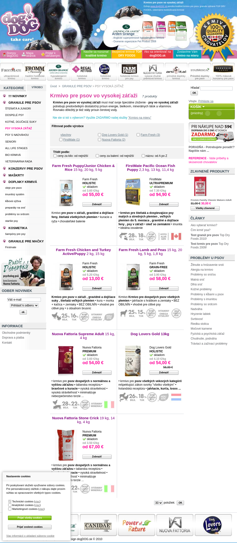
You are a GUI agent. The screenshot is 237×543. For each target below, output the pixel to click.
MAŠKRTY (16, 175)
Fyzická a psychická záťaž (207, 333)
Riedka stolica (200, 324)
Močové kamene (201, 328)
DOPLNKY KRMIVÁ (22, 182)
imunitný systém (14, 194)
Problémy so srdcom (204, 304)
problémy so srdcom (17, 214)
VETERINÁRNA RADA (18, 161)
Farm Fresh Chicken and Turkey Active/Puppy (83, 252)
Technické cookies (22, 501)
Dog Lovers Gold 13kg (150, 334)
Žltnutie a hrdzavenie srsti (207, 265)
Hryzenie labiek (200, 314)
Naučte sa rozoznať (96, 53)
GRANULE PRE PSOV (77, 86)
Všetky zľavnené (205, 208)
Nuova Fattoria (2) (114, 139)
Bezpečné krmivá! (127, 53)
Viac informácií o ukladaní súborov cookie (30, 535)
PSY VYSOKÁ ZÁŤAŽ (18, 128)
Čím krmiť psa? (200, 230)
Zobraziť (97, 204)
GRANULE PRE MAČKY (26, 241)
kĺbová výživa (13, 201)
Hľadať (195, 87)
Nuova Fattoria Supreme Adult (83, 336)
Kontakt (7, 342)
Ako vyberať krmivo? (204, 225)
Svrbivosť (197, 319)
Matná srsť (197, 279)
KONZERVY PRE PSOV (25, 168)
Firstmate (10, 247)
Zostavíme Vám (187, 53)
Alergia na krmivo (202, 269)
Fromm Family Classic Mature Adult (211, 200)
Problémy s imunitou (204, 299)
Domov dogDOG (12, 55)
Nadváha (196, 309)
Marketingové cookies (24, 508)
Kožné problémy (201, 289)
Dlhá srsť (196, 284)
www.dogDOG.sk (158, 6)
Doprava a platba (13, 337)
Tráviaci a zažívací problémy (209, 343)
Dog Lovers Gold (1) (115, 135)
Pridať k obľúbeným (52, 55)
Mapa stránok (31, 55)
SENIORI (10, 141)
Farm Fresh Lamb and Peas (150, 252)
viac (37, 501)
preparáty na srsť (15, 207)
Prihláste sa (206, 101)
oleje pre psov (13, 187)
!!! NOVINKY (17, 96)
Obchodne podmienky (16, 332)
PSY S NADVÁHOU (17, 134)
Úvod (53, 86)
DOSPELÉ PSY (14, 115)
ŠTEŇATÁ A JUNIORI (18, 108)
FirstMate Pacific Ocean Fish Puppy (150, 168)
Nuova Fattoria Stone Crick (83, 420)
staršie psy (11, 220)
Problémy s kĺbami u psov (207, 294)
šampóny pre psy (15, 233)
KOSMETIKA (17, 228)
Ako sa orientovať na (157, 53)
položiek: (169, 502)
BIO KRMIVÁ (13, 154)
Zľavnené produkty (209, 171)
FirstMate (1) (71, 139)
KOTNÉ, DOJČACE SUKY (21, 121)
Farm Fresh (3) (150, 135)
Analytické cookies (23, 505)
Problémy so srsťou (203, 274)
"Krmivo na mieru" (139, 117)
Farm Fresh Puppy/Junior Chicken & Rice (83, 168)
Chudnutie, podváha (203, 338)
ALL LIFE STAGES (16, 148)
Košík (195, 107)
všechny (65, 135)
